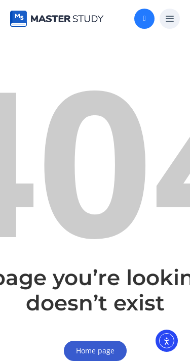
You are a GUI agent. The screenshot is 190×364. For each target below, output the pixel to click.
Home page (95, 350)
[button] (170, 19)
